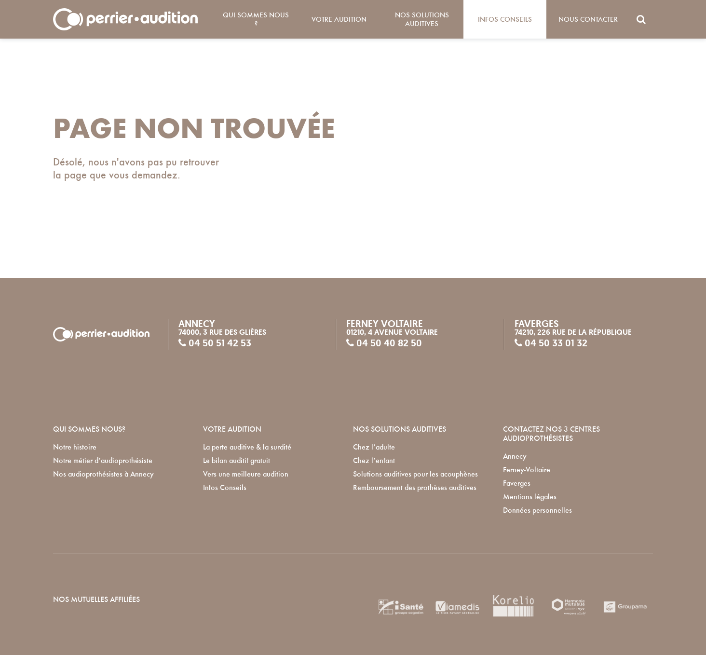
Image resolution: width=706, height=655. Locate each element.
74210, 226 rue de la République (573, 332)
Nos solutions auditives (422, 19)
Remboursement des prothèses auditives (414, 487)
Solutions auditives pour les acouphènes (415, 474)
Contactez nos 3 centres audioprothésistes (551, 433)
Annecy (515, 456)
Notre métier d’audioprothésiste (102, 460)
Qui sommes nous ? (256, 19)
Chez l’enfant (374, 460)
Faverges (516, 483)
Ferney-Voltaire (526, 470)
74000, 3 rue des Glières (222, 332)
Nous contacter (588, 19)
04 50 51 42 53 (214, 343)
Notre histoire (74, 447)
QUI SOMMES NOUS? (89, 429)
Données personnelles (537, 510)
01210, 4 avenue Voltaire (392, 332)
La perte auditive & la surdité (247, 447)
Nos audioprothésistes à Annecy (103, 474)
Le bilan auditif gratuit (236, 460)
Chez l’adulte (374, 447)
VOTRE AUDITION (232, 429)
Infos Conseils (505, 19)
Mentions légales (530, 497)
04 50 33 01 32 (551, 343)
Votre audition (339, 19)
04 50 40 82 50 (384, 343)
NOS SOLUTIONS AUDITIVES (399, 429)
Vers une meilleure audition (245, 474)
